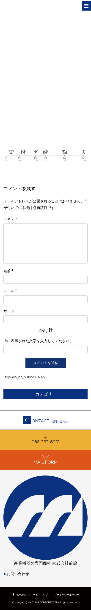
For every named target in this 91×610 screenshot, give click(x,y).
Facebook (19, 594)
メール (10, 291)
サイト (8, 311)
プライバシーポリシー (66, 594)
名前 (8, 271)
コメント (10, 219)
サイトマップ (40, 594)
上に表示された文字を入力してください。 (38, 341)
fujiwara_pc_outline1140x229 (25, 377)
